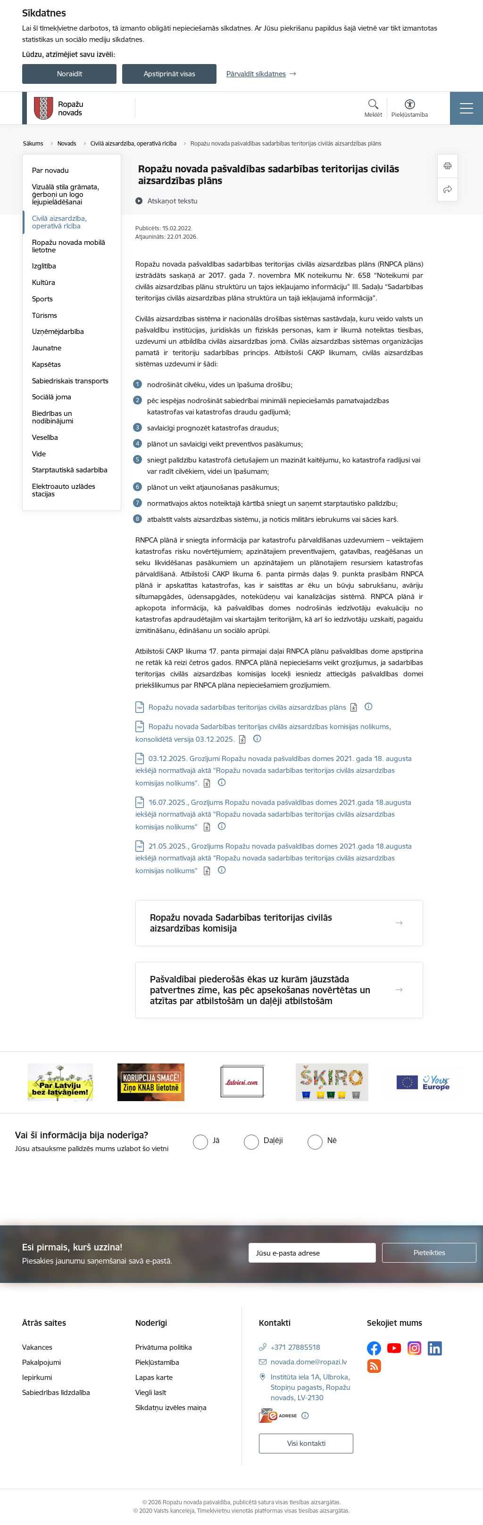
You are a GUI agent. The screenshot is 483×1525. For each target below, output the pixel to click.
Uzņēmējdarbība (58, 331)
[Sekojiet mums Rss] (374, 1366)
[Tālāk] (445, 1082)
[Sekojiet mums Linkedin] (435, 1348)
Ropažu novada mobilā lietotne (68, 246)
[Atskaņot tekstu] (173, 200)
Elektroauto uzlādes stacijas (63, 490)
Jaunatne (46, 347)
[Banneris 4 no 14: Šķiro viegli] (332, 1081)
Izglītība (44, 265)
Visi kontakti (306, 1443)
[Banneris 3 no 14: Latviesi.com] (241, 1081)
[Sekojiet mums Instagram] (415, 1348)
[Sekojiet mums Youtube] (394, 1348)
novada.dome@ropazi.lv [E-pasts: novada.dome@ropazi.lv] (309, 1361)
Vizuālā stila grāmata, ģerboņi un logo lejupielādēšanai (65, 194)
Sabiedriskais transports (70, 380)
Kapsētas (46, 364)
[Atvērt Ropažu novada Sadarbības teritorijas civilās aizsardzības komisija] (399, 923)
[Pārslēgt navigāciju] (466, 108)
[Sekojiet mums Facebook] (374, 1348)
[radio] (206, 1140)
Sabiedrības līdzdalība (56, 1392)
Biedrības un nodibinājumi (52, 417)
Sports (42, 298)
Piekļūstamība (157, 1362)
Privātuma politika (163, 1347)
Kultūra (43, 282)
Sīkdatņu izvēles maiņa (171, 1407)
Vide (39, 453)
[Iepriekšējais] (37, 1082)
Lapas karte (154, 1377)
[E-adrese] (278, 1415)
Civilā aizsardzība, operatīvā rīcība (59, 222)
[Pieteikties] (429, 1253)
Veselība (45, 437)
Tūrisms (44, 315)
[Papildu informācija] (368, 706)
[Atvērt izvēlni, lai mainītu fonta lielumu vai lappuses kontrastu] (410, 109)
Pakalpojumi (41, 1362)
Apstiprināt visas (169, 73)
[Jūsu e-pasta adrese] (312, 1253)
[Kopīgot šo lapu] (448, 189)
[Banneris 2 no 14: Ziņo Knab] (150, 1081)
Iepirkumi (37, 1377)
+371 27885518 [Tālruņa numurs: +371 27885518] (295, 1347)
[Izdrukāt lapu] (448, 166)
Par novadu (50, 170)
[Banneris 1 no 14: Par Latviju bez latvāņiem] (60, 1081)
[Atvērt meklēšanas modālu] (373, 109)
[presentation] (78, 1190)
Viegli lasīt (150, 1392)
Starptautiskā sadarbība (70, 469)
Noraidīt (69, 73)
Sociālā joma (51, 396)
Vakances (37, 1347)
